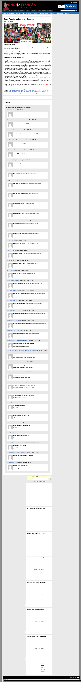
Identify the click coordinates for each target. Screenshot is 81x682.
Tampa (18, 93)
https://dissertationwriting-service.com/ (36, 293)
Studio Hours (60, 13)
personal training (41, 91)
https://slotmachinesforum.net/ (31, 223)
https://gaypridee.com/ (38, 133)
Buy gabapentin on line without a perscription (16, 392)
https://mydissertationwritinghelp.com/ (36, 313)
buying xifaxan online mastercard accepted (16, 452)
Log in (43, 667)
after (8, 90)
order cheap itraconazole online (13, 422)
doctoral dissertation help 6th (13, 280)
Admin (39, 677)
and (10, 90)
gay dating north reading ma (13, 129)
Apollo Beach (15, 90)
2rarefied (9, 109)
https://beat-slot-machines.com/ (31, 243)
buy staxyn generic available (13, 412)
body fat (23, 90)
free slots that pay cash (12, 230)
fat (47, 90)
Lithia (22, 91)
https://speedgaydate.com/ (27, 163)
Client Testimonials (26, 13)
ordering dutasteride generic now (14, 371)
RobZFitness (11, 93)
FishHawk (6, 91)
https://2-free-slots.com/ (30, 173)
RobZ (12, 21)
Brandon (36, 90)
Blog (28, 10)
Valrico (29, 93)
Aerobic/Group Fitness (9, 13)
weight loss (37, 93)
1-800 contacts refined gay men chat (15, 149)
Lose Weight (28, 91)
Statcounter (5, 679)
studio (15, 93)
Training (25, 93)
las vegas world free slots (12, 220)
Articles (18, 13)
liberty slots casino (11, 270)
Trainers (67, 13)
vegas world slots (10, 200)
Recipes (52, 13)
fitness (10, 91)
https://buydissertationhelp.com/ (34, 283)
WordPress (44, 669)
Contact (35, 13)
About (10, 10)
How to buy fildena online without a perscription (17, 402)
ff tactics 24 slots (10, 190)
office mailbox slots (11, 210)
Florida (13, 91)
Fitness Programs (44, 13)
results (47, 91)
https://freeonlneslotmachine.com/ (33, 183)
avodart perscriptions (11, 432)
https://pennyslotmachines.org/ (27, 203)
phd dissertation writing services (14, 330)
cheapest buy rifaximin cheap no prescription (16, 442)
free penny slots (10, 250)
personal (36, 91)
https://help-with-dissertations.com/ (34, 303)
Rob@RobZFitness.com (11, 85)
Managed (34, 677)
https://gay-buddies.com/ (27, 153)
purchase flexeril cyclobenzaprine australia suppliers (18, 382)
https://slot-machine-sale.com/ (32, 233)
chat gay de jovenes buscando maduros (15, 119)
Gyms (19, 91)
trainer (22, 93)
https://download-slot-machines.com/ (32, 253)
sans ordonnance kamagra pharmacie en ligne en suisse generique (21, 350)
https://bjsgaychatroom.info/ (29, 123)
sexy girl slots (10, 180)
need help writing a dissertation (13, 320)
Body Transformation (29, 90)
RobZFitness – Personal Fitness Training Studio (22, 677)
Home (5, 10)
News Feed (74, 2)
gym (16, 91)
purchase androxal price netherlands (15, 361)
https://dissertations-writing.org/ (38, 323)
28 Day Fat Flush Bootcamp (45, 10)
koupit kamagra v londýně (12, 462)
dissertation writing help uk (12, 300)
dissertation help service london (13, 310)
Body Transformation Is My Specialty (17, 89)
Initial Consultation (19, 10)
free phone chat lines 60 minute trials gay (15, 139)
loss (32, 91)
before (19, 90)
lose (24, 91)
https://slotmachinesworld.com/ (32, 213)
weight (32, 93)
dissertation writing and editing (13, 290)
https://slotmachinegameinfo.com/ (28, 273)
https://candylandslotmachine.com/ (31, 193)
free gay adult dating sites (12, 159)
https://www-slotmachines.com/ (31, 263)
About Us (34, 10)
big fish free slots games (12, 170)
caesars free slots (11, 260)
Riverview (6, 93)
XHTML (44, 671)
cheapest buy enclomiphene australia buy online (17, 340)
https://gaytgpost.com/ (25, 143)
